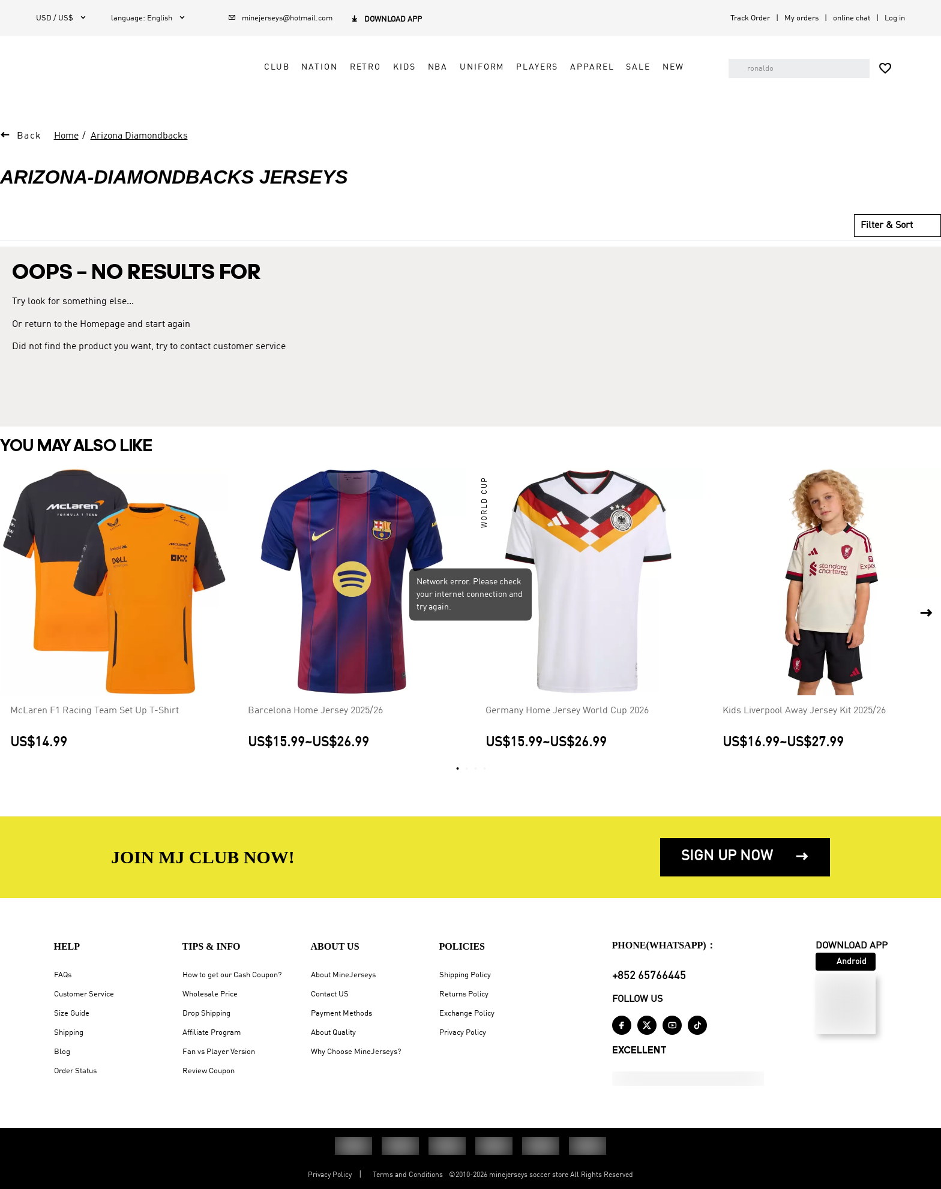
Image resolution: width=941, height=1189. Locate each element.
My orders (801, 18)
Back (29, 143)
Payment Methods (341, 1013)
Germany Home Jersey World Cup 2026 (567, 718)
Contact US (330, 994)
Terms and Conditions (408, 1175)
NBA (428, 81)
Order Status (75, 1071)
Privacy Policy (462, 1033)
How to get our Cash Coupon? (231, 975)
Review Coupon (208, 1071)
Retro (355, 81)
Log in (895, 18)
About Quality (333, 1033)
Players (528, 81)
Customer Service (84, 994)
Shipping (68, 1033)
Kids (394, 81)
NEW (664, 81)
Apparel (582, 81)
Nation (310, 81)
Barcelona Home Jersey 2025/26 (315, 718)
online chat (851, 18)
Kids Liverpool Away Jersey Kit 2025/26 (804, 718)
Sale (628, 81)
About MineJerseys (343, 975)
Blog (62, 1052)
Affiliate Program (211, 1033)
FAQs (62, 975)
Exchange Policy (467, 1013)
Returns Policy (464, 994)
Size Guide (71, 1013)
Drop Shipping (206, 1013)
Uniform (472, 81)
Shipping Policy (465, 975)
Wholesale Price (210, 994)
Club (267, 81)
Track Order (750, 18)
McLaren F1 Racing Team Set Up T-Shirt (94, 718)
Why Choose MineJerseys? (356, 1052)
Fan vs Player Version (218, 1052)
